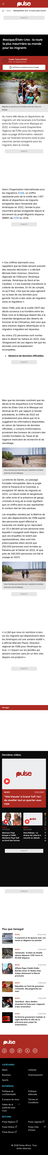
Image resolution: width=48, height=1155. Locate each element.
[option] (11, 830)
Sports (5, 1080)
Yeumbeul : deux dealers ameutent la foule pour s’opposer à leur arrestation (30, 1004)
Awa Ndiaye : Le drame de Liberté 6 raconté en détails (32, 835)
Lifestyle (32, 1070)
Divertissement (35, 1075)
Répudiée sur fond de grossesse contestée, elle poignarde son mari (29, 988)
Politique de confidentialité (9, 1093)
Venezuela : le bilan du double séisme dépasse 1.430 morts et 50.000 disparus (29, 955)
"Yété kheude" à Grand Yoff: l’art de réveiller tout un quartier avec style (23, 800)
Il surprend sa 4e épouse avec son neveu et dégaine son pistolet (30, 939)
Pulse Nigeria (10, 1121)
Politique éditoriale (32, 1093)
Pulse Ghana (9, 1126)
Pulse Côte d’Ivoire (37, 1128)
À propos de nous (10, 1099)
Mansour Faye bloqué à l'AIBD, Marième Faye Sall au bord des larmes (11, 837)
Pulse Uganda (36, 1121)
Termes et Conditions (33, 1101)
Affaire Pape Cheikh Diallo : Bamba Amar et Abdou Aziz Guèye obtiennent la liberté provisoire (28, 972)
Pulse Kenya (9, 1132)
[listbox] (24, 829)
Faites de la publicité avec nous (11, 1107)
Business (6, 1075)
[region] (24, 829)
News (9, 11)
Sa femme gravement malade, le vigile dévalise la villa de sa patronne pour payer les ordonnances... (30, 1021)
